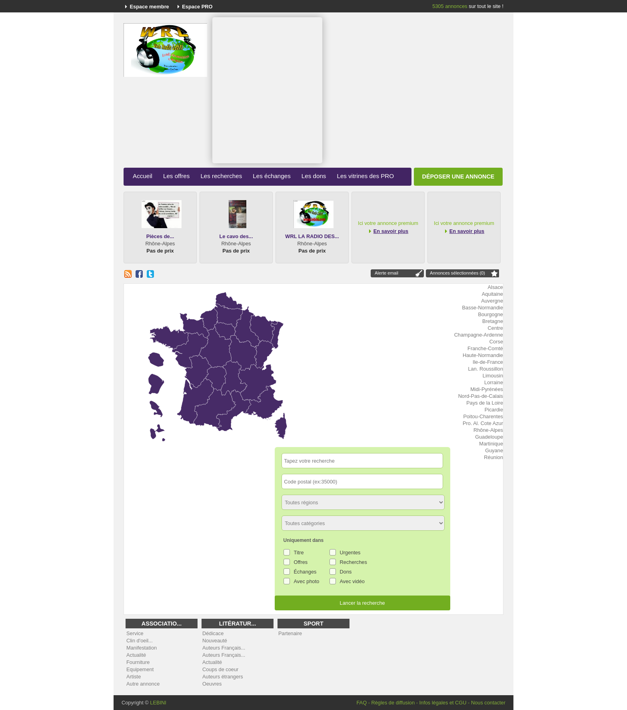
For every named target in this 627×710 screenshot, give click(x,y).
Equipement (140, 669)
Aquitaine (492, 294)
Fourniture (138, 662)
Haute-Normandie (483, 355)
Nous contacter (488, 703)
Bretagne (492, 321)
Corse (496, 342)
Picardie (494, 410)
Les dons (314, 175)
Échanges (305, 572)
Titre (299, 553)
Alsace (495, 287)
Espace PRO (197, 7)
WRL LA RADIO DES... (312, 236)
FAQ (361, 703)
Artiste (133, 677)
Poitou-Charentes (483, 416)
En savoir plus (390, 231)
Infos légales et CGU (442, 703)
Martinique (491, 444)
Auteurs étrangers (222, 677)
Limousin (493, 376)
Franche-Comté (485, 348)
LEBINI (158, 703)
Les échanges (272, 175)
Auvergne (492, 301)
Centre (495, 328)
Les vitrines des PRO (365, 175)
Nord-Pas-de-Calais (480, 396)
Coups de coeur (220, 669)
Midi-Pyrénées (486, 389)
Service (135, 633)
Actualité (136, 655)
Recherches (353, 562)
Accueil (142, 175)
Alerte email (386, 273)
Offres (301, 562)
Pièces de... (160, 236)
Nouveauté (214, 641)
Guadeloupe (489, 437)
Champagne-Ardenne (478, 335)
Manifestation (141, 648)
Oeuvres (212, 684)
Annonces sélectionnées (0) (457, 273)
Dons (346, 572)
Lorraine (493, 382)
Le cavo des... (236, 236)
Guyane (494, 450)
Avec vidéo (352, 581)
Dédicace (213, 633)
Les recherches (221, 175)
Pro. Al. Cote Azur (483, 423)
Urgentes (350, 553)
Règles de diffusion (393, 703)
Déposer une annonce (458, 176)
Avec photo (306, 581)
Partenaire (290, 633)
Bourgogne (490, 314)
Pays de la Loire (484, 403)
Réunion (493, 457)
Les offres (176, 175)
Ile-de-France (488, 362)
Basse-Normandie (482, 308)
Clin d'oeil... (139, 641)
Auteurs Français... (223, 648)
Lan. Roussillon (485, 369)
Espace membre (149, 7)
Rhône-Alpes (488, 430)
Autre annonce (143, 684)
